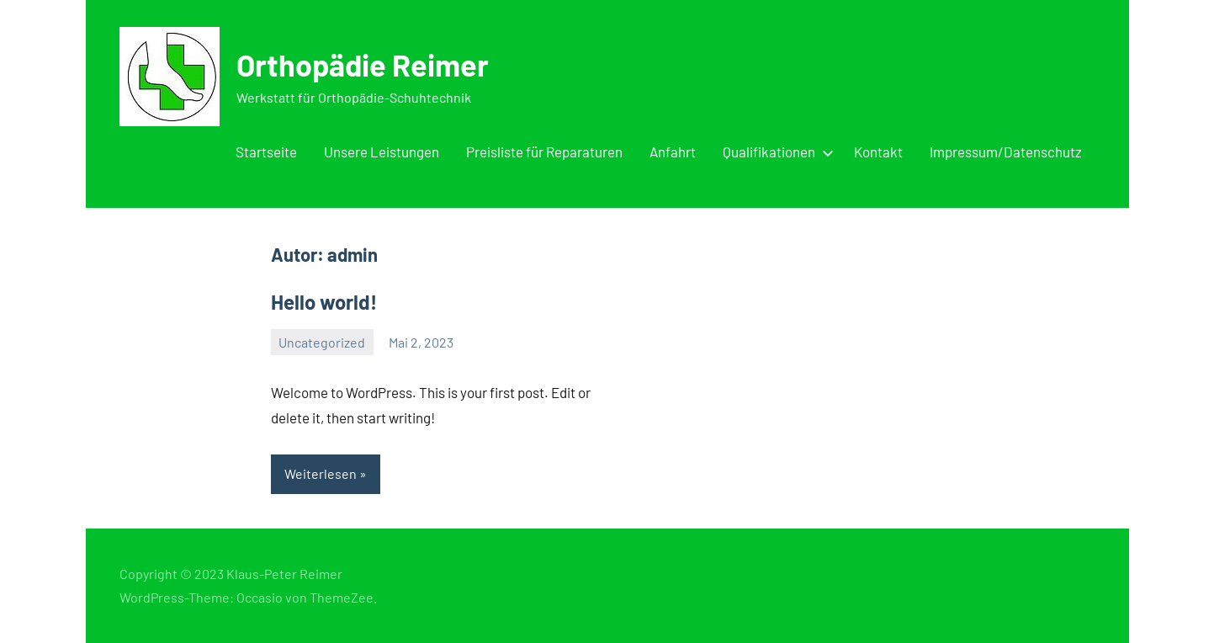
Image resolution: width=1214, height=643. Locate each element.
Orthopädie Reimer (362, 64)
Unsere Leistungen (381, 151)
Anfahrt (672, 151)
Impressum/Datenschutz (1006, 151)
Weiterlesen (320, 473)
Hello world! (324, 302)
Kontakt (878, 151)
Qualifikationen (775, 151)
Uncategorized (321, 342)
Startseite (266, 151)
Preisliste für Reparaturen (544, 151)
